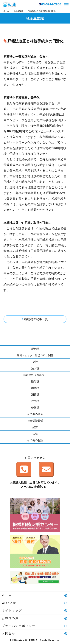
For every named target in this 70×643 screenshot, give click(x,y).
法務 (35, 433)
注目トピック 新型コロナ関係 (35, 355)
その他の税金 (35, 414)
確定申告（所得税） (35, 374)
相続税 (35, 387)
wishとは (35, 603)
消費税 (35, 394)
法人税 (35, 368)
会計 (35, 361)
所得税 (35, 348)
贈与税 (35, 381)
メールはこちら (46, 469)
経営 (35, 427)
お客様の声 (35, 618)
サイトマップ (35, 610)
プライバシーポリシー (35, 626)
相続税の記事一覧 (36, 319)
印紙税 (35, 407)
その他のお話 (35, 440)
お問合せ (35, 633)
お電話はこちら (23, 469)
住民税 (35, 401)
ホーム (35, 595)
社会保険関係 (35, 420)
